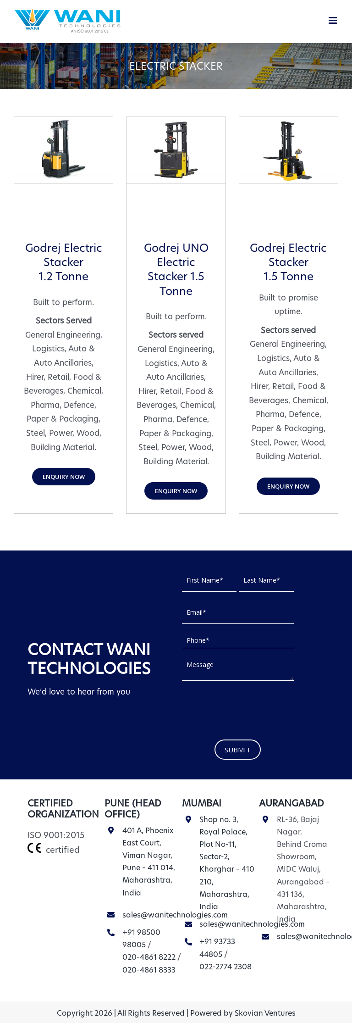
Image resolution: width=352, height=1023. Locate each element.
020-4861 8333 (149, 970)
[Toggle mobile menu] (333, 20)
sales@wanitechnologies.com (175, 915)
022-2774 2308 (225, 967)
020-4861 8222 (149, 957)
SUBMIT (238, 749)
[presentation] (251, 708)
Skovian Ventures (265, 1013)
